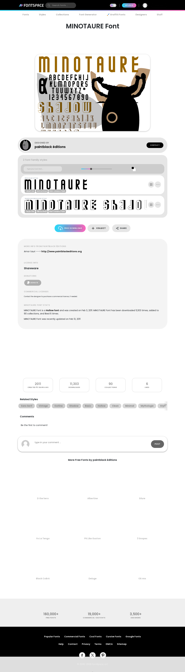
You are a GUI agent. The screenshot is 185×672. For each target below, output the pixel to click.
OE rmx (142, 578)
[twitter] (93, 655)
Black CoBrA (43, 578)
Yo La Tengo (43, 538)
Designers (141, 14)
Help (61, 644)
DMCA (109, 644)
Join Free (159, 5)
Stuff (159, 14)
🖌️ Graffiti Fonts (116, 14)
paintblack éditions (50, 147)
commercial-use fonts (94, 618)
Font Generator (88, 14)
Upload (129, 5)
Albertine (92, 498)
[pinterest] (103, 655)
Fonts (26, 14)
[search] (60, 5)
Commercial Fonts (74, 636)
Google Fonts (133, 636)
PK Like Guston (92, 538)
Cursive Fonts (113, 636)
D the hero (43, 498)
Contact (155, 145)
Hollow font (52, 310)
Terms (97, 644)
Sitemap (122, 644)
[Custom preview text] (43, 169)
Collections (62, 14)
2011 (38, 384)
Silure (142, 498)
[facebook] (82, 655)
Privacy (86, 644)
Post (157, 444)
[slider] (91, 169)
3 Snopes (142, 538)
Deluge (93, 578)
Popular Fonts (52, 636)
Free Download (70, 228)
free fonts (51, 618)
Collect (98, 228)
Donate (32, 282)
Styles (42, 14)
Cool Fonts (95, 636)
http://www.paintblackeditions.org (61, 251)
